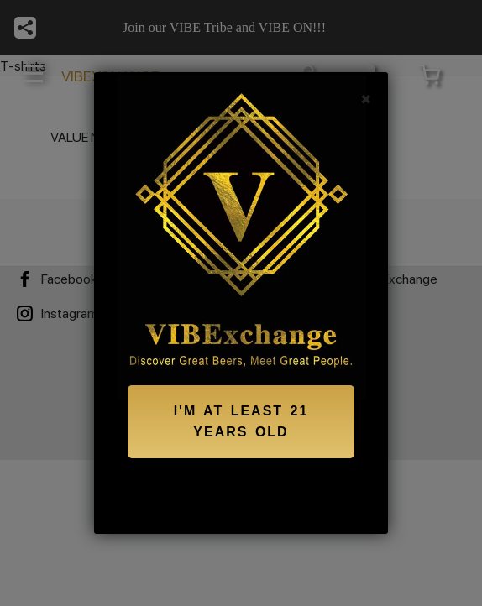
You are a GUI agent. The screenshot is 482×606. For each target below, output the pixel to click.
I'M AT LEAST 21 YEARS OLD (241, 422)
